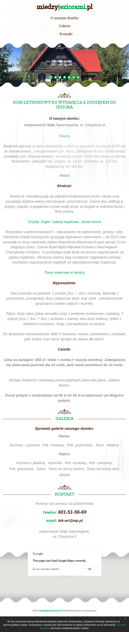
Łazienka (32, 445)
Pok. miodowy (53, 445)
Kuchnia (16, 445)
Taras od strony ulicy (103, 469)
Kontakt (65, 33)
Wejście (113, 445)
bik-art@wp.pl (70, 520)
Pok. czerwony (100, 463)
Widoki (64, 475)
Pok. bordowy (75, 463)
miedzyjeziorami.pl (50, 610)
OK (90, 569)
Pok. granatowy (21, 469)
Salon (40, 469)
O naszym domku (64, 17)
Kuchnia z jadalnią (30, 463)
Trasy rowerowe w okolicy (64, 273)
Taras (99, 445)
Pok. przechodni (80, 445)
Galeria (64, 25)
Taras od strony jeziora (66, 469)
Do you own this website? (46, 569)
